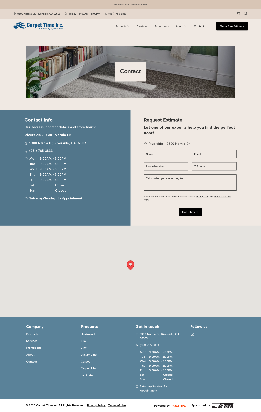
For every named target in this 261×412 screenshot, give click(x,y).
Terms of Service (222, 196)
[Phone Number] (166, 166)
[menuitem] (122, 26)
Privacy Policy (202, 196)
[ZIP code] (214, 166)
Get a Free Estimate (232, 26)
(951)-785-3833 (117, 13)
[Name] (166, 154)
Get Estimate (190, 212)
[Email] (214, 154)
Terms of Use (117, 405)
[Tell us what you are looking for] (190, 182)
